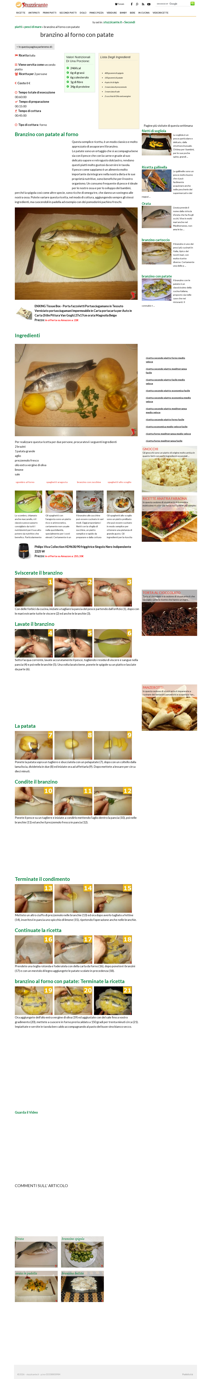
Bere (132, 12)
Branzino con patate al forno (46, 134)
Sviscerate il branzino (39, 573)
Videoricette (160, 12)
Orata (20, 1239)
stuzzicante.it (113, 22)
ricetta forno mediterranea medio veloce (168, 433)
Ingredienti (27, 335)
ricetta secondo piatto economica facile (168, 390)
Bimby (123, 12)
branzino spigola (73, 1239)
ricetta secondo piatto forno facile (165, 419)
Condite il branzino (36, 782)
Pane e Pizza (97, 12)
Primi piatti (49, 12)
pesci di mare (33, 27)
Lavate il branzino (34, 624)
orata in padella (26, 1273)
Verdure (112, 12)
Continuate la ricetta (38, 930)
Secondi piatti (68, 12)
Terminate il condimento (42, 879)
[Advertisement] (53, 22)
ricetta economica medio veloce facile (166, 426)
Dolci (83, 12)
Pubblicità (187, 1374)
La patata (25, 726)
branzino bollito (73, 1273)
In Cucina (144, 12)
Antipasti (34, 12)
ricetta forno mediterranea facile (164, 440)
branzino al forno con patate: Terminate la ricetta (70, 981)
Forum (119, 4)
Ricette (20, 12)
